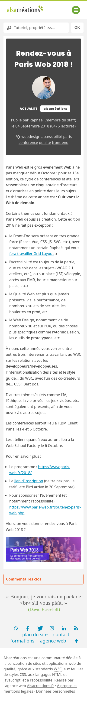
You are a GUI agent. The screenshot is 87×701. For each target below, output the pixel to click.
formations (22, 641)
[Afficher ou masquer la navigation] (76, 10)
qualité (45, 142)
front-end (60, 142)
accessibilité (51, 136)
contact (61, 634)
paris (67, 136)
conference (28, 142)
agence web (53, 641)
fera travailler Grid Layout (31, 253)
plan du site (35, 634)
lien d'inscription (28, 480)
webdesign (30, 136)
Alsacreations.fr (40, 685)
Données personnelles (55, 691)
